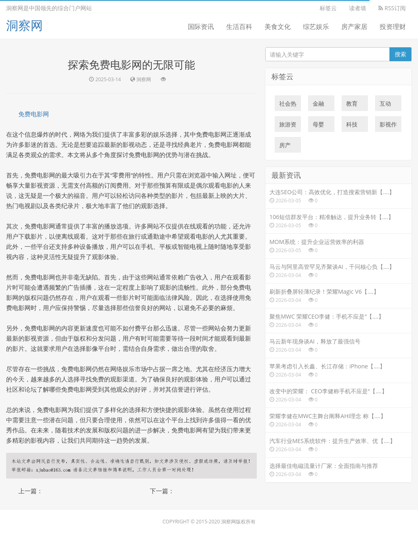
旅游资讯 (287, 126)
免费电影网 (33, 114)
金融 (318, 105)
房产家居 (354, 26)
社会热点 (287, 105)
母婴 (318, 126)
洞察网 (24, 25)
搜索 (400, 54)
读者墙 (357, 8)
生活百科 (239, 26)
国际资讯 (201, 26)
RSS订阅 (392, 8)
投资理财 (393, 26)
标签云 (328, 8)
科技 (352, 126)
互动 (385, 105)
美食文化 (278, 26)
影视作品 (388, 126)
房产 (285, 147)
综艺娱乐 (316, 26)
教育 (352, 105)
